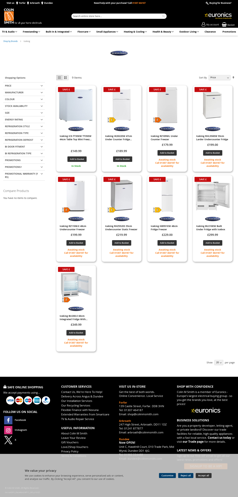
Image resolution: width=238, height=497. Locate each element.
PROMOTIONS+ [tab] (13, 166)
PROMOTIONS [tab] (13, 160)
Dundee (48, 3)
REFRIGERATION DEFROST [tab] (19, 139)
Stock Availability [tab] (16, 106)
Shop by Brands (10, 41)
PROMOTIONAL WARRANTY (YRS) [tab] (21, 175)
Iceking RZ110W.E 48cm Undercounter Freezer (73, 227)
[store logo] (26, 16)
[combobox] (119, 16)
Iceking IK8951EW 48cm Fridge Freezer (164, 227)
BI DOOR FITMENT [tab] (15, 146)
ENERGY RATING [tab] (14, 119)
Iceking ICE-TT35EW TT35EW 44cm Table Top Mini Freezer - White (76, 137)
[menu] (119, 32)
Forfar (22, 3)
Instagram (15, 430)
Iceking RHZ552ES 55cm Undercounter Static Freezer (121, 227)
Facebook (15, 420)
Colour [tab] (10, 99)
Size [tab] (7, 112)
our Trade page (193, 441)
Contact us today (219, 438)
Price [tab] (8, 85)
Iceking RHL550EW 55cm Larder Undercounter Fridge (212, 137)
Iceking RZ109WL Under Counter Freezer (164, 137)
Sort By (203, 77)
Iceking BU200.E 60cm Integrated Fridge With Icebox (73, 317)
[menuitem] (9, 32)
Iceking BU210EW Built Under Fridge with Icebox (210, 227)
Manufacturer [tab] (14, 92)
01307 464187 (139, 3)
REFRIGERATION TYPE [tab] (17, 133)
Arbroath (35, 3)
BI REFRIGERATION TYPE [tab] (18, 153)
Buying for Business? (220, 3)
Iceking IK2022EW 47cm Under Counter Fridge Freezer (118, 137)
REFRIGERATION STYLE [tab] (17, 126)
